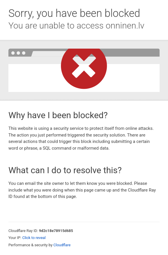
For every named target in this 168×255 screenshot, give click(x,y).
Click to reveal (34, 237)
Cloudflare (62, 245)
